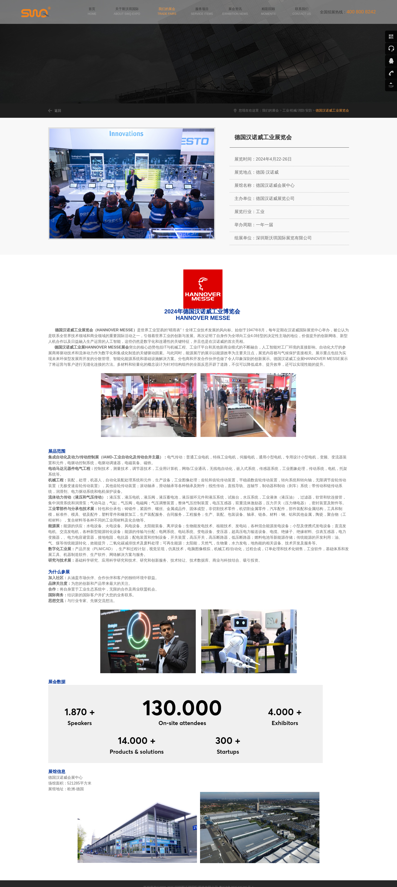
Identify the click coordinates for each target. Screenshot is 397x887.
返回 (57, 111)
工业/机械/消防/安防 (297, 110)
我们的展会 (270, 110)
